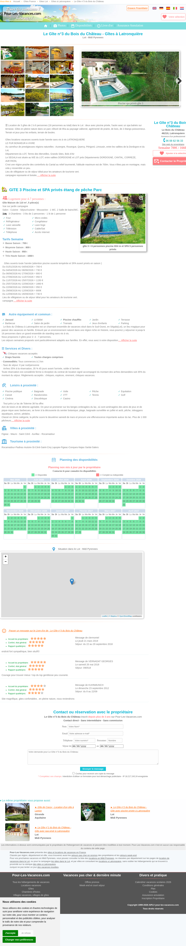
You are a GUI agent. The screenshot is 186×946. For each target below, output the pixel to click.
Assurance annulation (153, 922)
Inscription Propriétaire (153, 925)
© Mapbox (113, 643)
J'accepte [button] (10, 933)
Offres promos (92, 909)
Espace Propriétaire (138, 8)
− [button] (6, 589)
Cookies (153, 919)
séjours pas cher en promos (84, 882)
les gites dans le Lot (60, 888)
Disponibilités (81, 26)
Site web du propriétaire (173, 144)
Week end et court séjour (92, 912)
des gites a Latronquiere (44, 891)
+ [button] (6, 584)
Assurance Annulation (130, 25)
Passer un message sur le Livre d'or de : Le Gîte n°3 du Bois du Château (41, 658)
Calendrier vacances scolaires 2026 (153, 909)
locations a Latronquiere (110, 888)
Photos (59, 26)
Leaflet (104, 643)
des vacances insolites (47, 894)
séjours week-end (128, 882)
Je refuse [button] (26, 933)
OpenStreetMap (125, 643)
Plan (153, 916)
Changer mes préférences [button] (19, 939)
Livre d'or (105, 26)
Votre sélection (173, 16)
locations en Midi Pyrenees (101, 885)
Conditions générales (153, 912)
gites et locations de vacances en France (67, 880)
